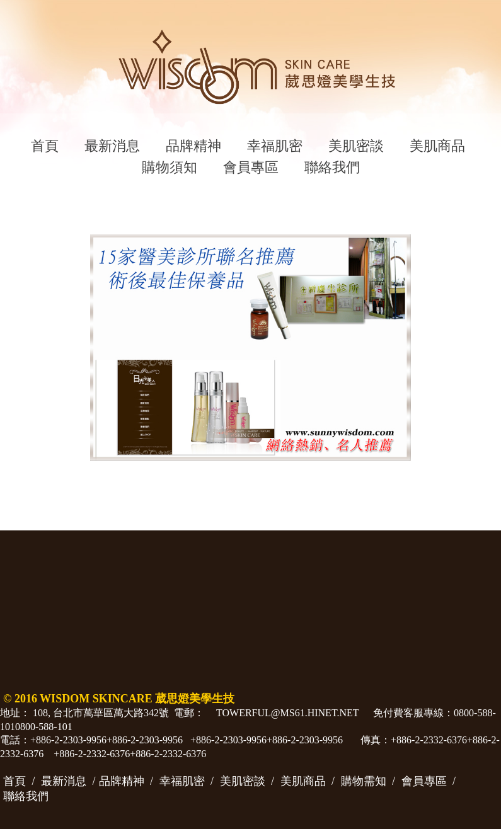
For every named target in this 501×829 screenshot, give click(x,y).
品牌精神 (193, 146)
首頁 (45, 146)
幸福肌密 (274, 146)
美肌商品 (437, 146)
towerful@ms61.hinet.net (287, 712)
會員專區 (251, 167)
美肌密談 (356, 146)
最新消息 (112, 146)
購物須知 (169, 167)
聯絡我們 (332, 167)
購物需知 (363, 781)
